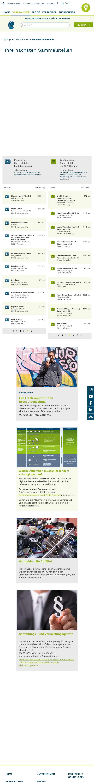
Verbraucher (21, 12)
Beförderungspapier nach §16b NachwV (39, 495)
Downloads (38, 3)
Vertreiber (49, 12)
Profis (36, 12)
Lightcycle (7, 39)
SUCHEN (82, 25)
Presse (26, 3)
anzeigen (22, 170)
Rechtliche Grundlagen (76, 775)
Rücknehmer (67, 12)
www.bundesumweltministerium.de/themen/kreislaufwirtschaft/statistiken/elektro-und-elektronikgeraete (46, 662)
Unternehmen (13, 3)
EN (67, 3)
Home (6, 12)
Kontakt (50, 3)
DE (63, 3)
